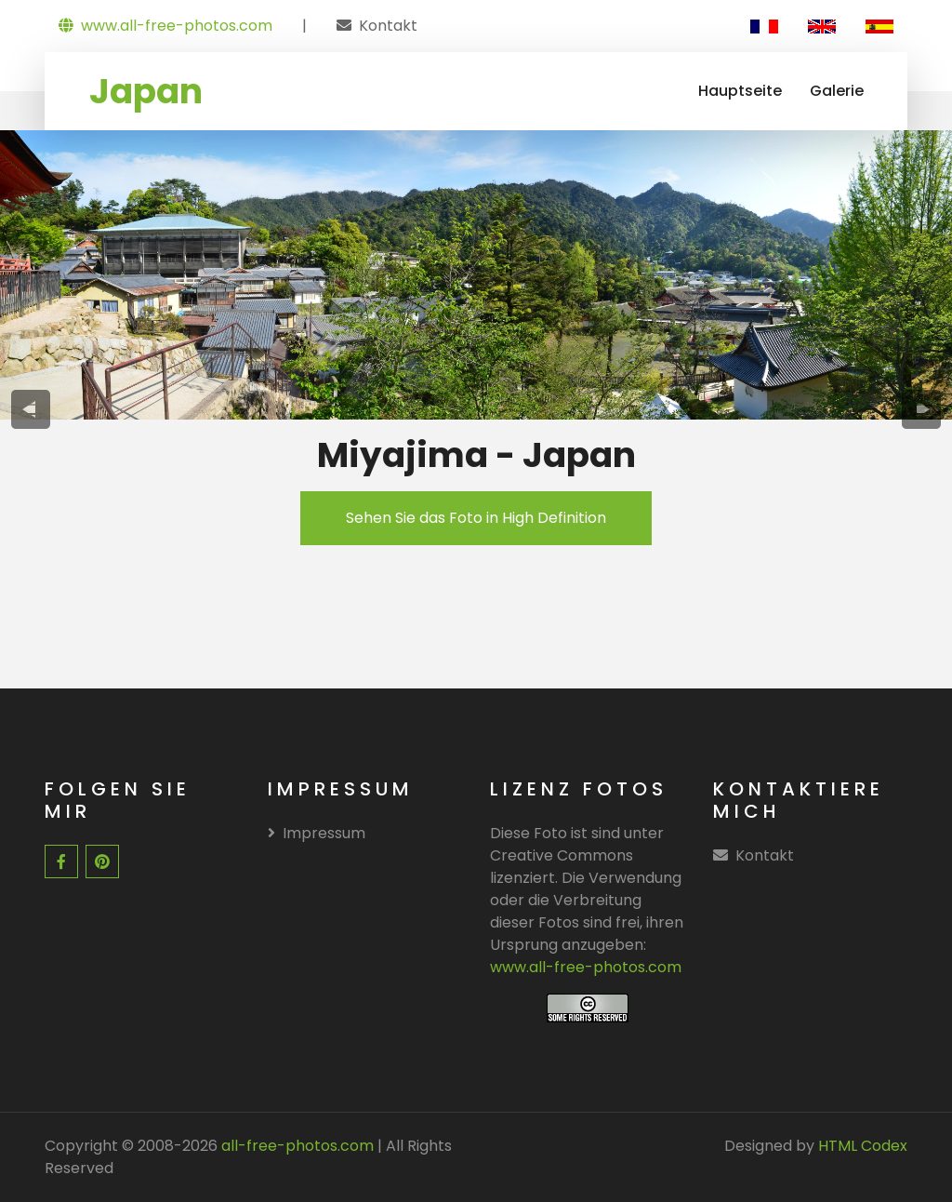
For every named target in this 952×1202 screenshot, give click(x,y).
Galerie (837, 90)
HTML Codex (862, 1145)
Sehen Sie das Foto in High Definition (476, 517)
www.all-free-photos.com (165, 25)
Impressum (316, 833)
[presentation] (31, 409)
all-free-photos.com (296, 1145)
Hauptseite (740, 90)
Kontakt (388, 25)
